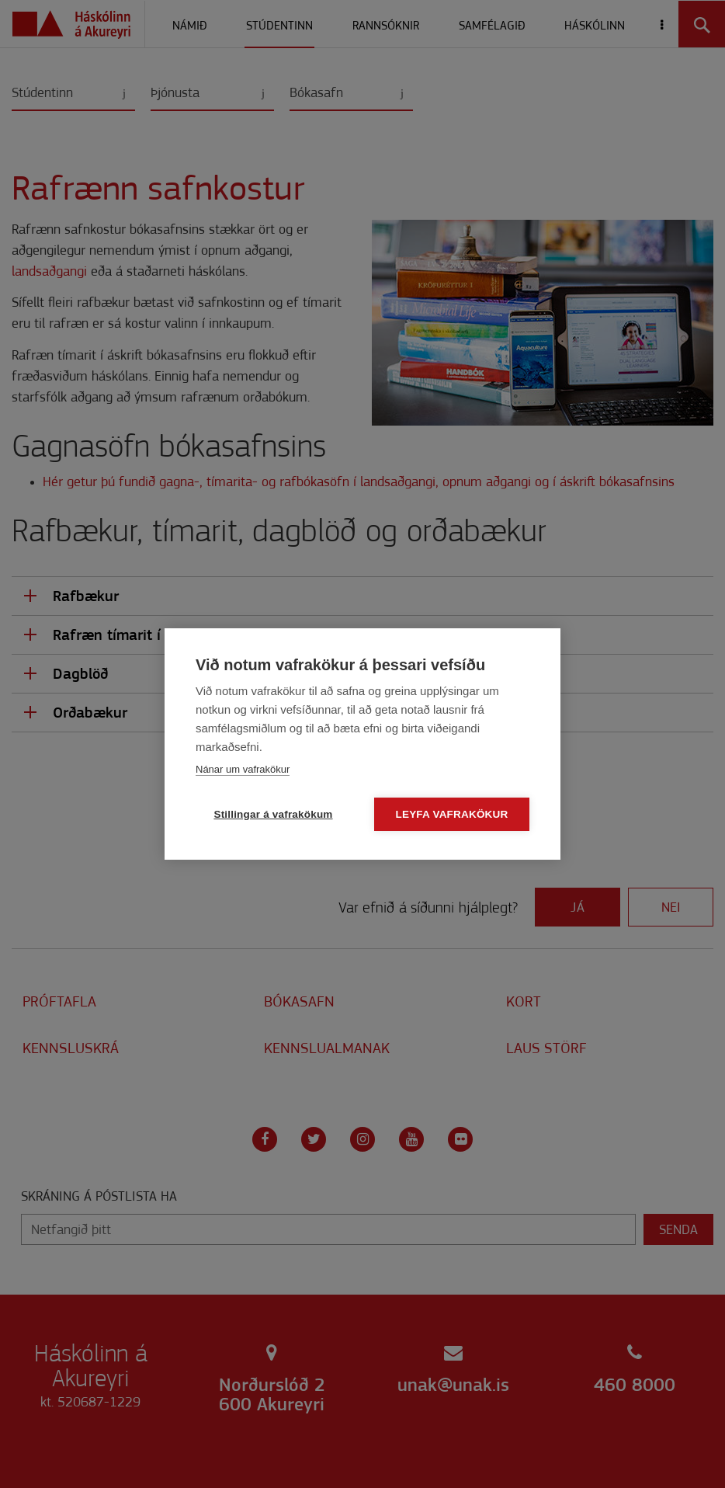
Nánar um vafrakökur (243, 769)
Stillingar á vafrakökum (272, 814)
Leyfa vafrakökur (452, 814)
